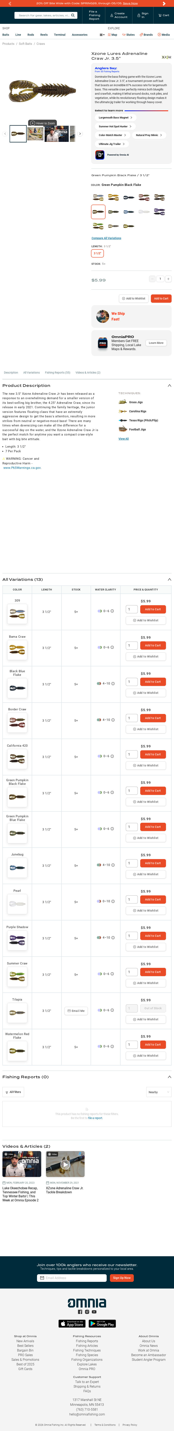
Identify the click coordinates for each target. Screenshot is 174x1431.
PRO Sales (25, 1355)
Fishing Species (87, 1355)
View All (124, 438)
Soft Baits (25, 44)
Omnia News (149, 1346)
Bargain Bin (25, 1350)
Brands (146, 35)
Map (112, 34)
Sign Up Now (122, 1278)
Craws (41, 44)
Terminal (60, 34)
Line (18, 34)
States (128, 35)
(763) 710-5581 (87, 1409)
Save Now (130, 3)
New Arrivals (25, 1341)
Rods (31, 34)
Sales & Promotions (25, 1360)
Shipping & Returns (87, 1386)
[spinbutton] (132, 609)
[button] (87, 385)
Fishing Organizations (86, 1360)
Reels (44, 34)
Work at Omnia (148, 1350)
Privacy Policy (130, 1425)
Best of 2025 (25, 1364)
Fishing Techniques (87, 1350)
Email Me (76, 1010)
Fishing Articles (87, 1346)
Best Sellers (25, 1346)
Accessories (79, 34)
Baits (5, 34)
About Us (148, 1341)
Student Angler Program (149, 1360)
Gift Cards (25, 1369)
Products (8, 44)
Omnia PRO (87, 1369)
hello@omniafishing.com (87, 1414)
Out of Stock (153, 1008)
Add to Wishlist (133, 298)
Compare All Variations (106, 238)
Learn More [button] (156, 342)
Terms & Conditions (105, 1425)
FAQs (87, 1391)
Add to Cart (161, 298)
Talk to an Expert (87, 1382)
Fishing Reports (87, 1341)
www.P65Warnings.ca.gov (22, 468)
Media (164, 34)
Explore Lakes (87, 1364)
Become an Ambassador (148, 1355)
